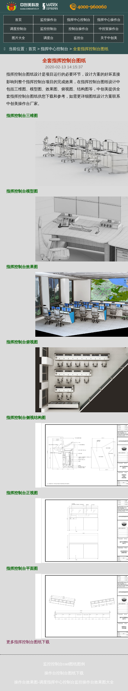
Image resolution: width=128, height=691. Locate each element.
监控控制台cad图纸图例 (64, 664)
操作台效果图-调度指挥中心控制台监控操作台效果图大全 (64, 682)
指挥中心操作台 (108, 19)
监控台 (79, 38)
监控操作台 (48, 19)
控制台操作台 (78, 29)
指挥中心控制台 (78, 19)
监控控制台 (48, 29)
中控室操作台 (109, 29)
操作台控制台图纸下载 (64, 673)
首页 (18, 19)
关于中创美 (109, 38)
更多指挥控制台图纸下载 (28, 642)
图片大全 (18, 38)
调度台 (48, 38)
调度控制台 (18, 29)
